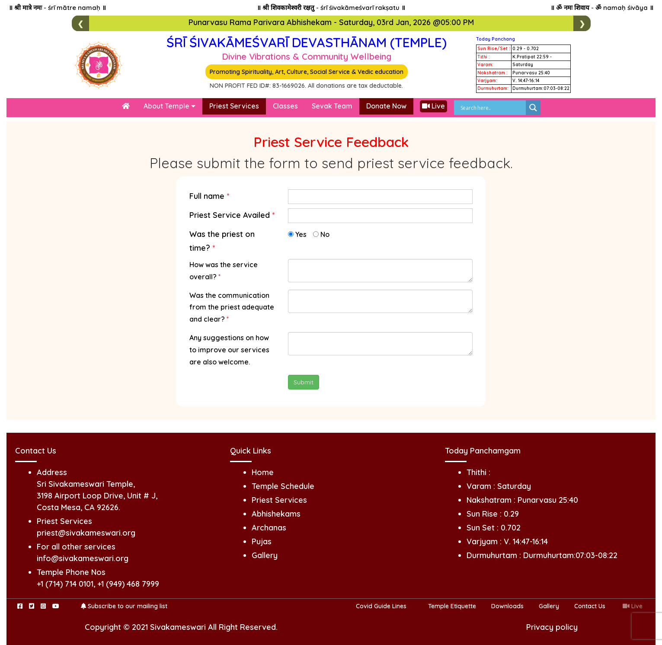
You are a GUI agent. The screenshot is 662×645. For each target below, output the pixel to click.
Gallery (265, 555)
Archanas (269, 528)
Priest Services (234, 106)
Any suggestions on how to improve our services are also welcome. (229, 349)
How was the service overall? (223, 270)
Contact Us (589, 606)
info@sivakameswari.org (82, 558)
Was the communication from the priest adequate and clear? (231, 307)
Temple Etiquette (452, 606)
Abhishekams (276, 514)
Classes (285, 106)
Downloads (507, 606)
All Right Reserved (242, 627)
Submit (303, 382)
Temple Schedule (283, 486)
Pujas (262, 541)
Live (433, 106)
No (321, 234)
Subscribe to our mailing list (124, 606)
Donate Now (386, 106)
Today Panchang (495, 39)
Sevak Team (332, 106)
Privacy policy (552, 627)
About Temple (169, 106)
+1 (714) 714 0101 (65, 584)
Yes (297, 234)
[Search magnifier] (533, 107)
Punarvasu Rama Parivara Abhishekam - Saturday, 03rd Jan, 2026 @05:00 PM (331, 22)
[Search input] (492, 107)
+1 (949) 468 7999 (128, 584)
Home (263, 472)
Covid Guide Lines (381, 606)
